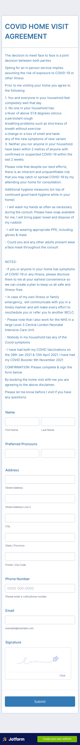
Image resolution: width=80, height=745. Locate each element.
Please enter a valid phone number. (26, 596)
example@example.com (19, 628)
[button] (38, 660)
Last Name (47, 429)
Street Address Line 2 (18, 507)
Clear (62, 675)
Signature (13, 642)
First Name (11, 429)
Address (12, 470)
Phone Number (17, 579)
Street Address (14, 487)
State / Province (15, 545)
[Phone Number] (40, 588)
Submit (40, 701)
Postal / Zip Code (15, 564)
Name (10, 412)
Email (9, 610)
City (7, 526)
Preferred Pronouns (21, 444)
